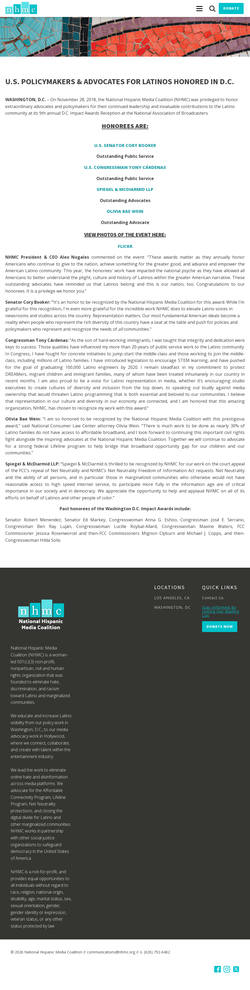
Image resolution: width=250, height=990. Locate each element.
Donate (231, 8)
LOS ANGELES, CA (172, 598)
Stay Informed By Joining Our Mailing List (220, 611)
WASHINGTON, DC (172, 607)
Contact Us (213, 598)
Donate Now (220, 626)
